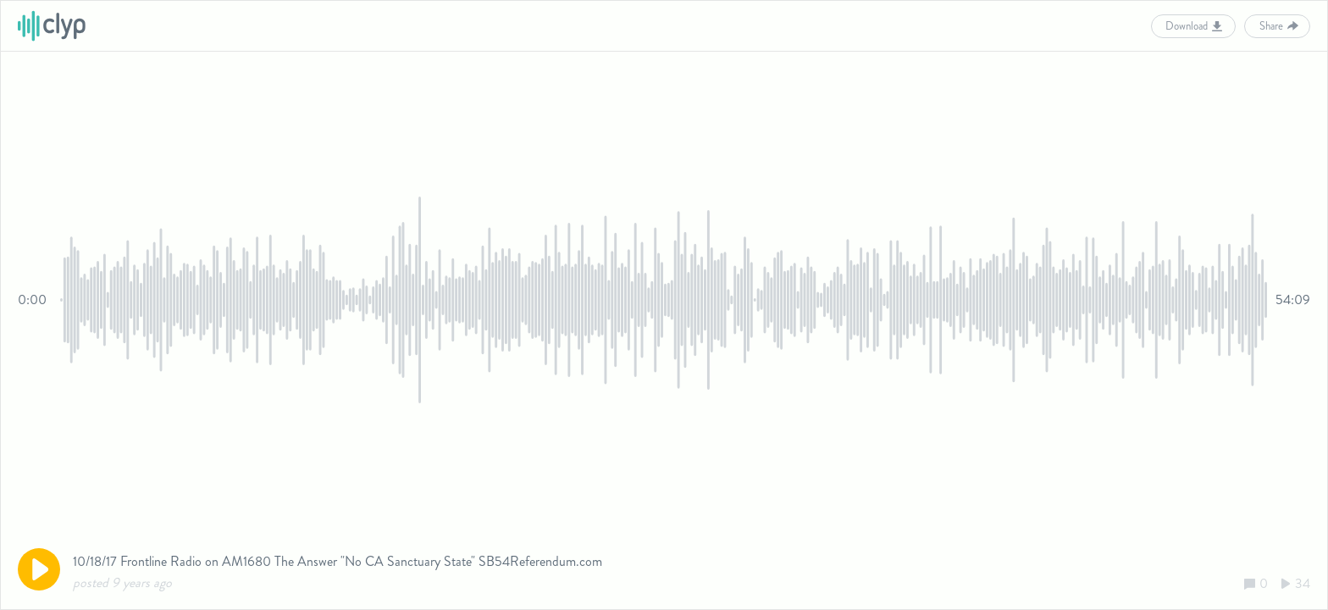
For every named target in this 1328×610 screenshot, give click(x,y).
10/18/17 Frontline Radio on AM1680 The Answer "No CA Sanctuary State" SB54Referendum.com (337, 561)
